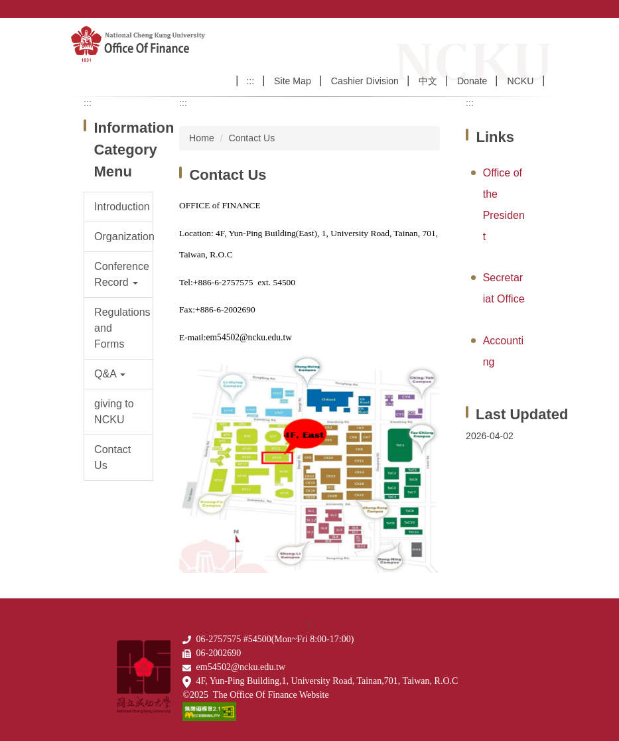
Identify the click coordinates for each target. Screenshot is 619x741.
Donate (472, 81)
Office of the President (504, 204)
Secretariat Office (504, 288)
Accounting (503, 351)
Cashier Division (365, 81)
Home (201, 138)
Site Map (292, 81)
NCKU (520, 81)
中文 (428, 81)
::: (250, 81)
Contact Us (251, 138)
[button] (118, 274)
